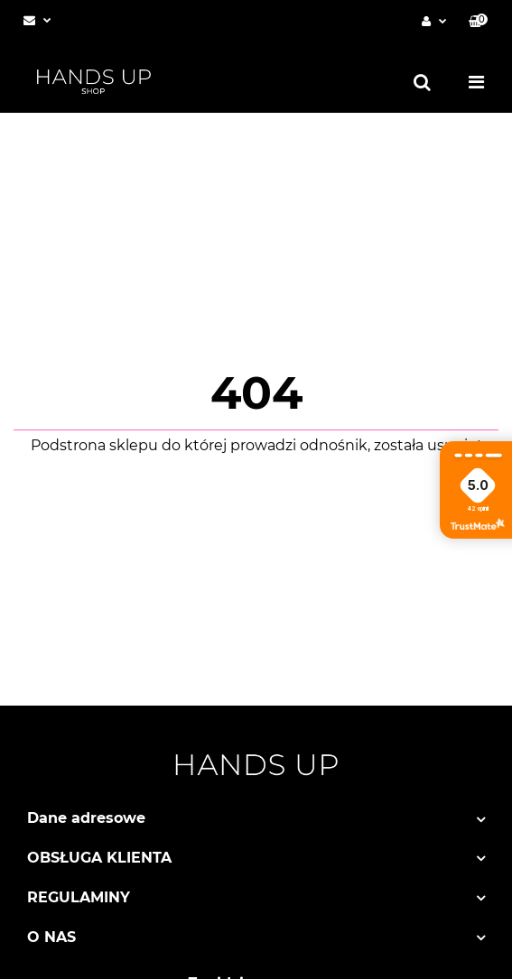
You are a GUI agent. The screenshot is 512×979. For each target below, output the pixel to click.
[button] (478, 21)
